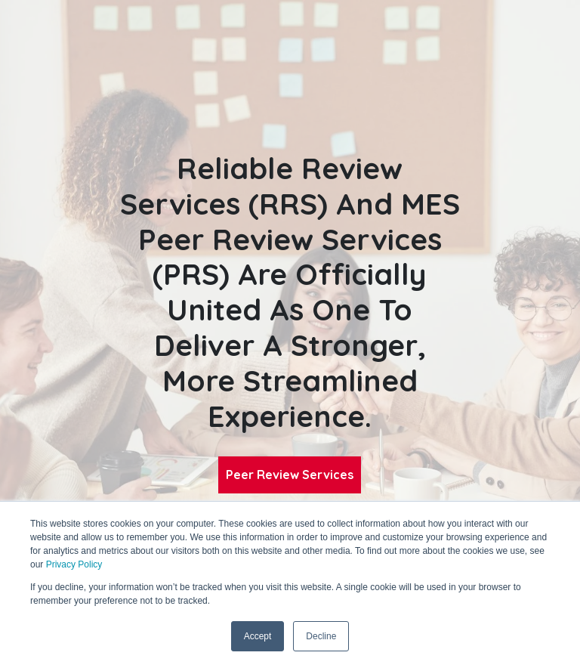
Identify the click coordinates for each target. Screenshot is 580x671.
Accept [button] (258, 636)
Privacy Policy (74, 564)
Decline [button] (321, 636)
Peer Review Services (289, 474)
